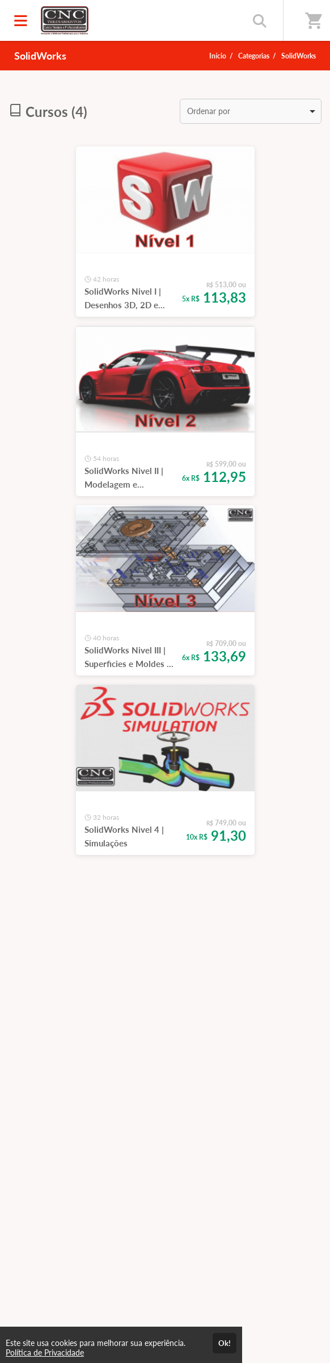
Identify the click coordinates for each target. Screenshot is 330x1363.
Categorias (253, 56)
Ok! (224, 1343)
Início (217, 56)
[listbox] (250, 111)
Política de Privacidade (45, 1352)
